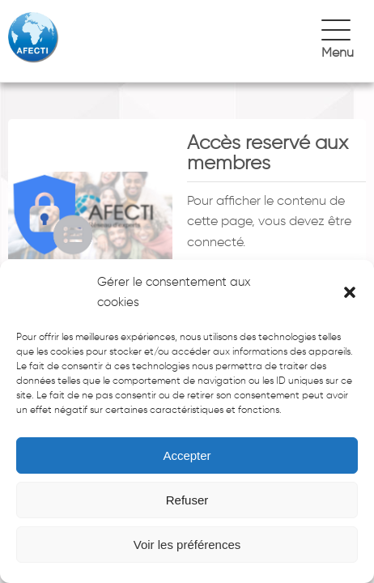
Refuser (187, 500)
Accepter (186, 455)
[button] (350, 292)
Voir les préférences (187, 544)
